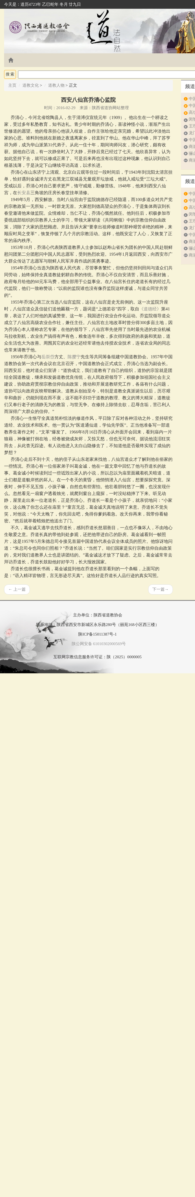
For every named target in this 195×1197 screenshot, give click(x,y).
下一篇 (160, 589)
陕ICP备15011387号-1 (97, 634)
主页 (12, 85)
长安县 (23, 192)
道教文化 (30, 85)
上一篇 (17, 589)
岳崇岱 (47, 356)
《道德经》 (150, 309)
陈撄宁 (74, 356)
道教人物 (56, 85)
